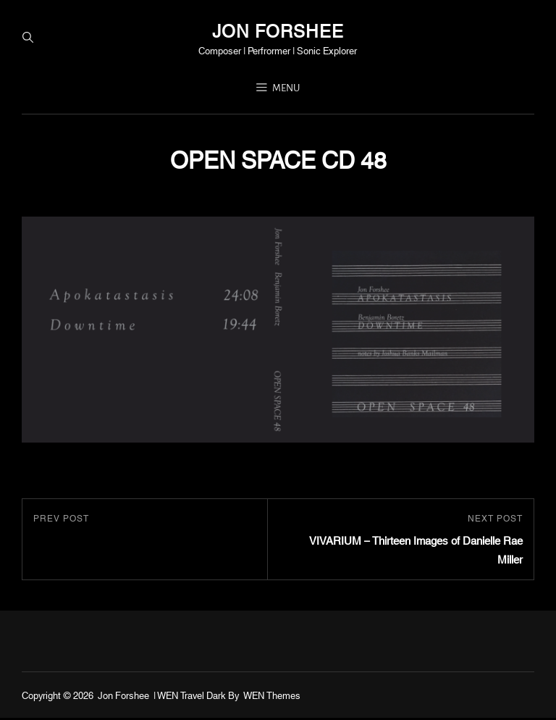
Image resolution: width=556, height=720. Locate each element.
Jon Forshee (278, 30)
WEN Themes (271, 696)
